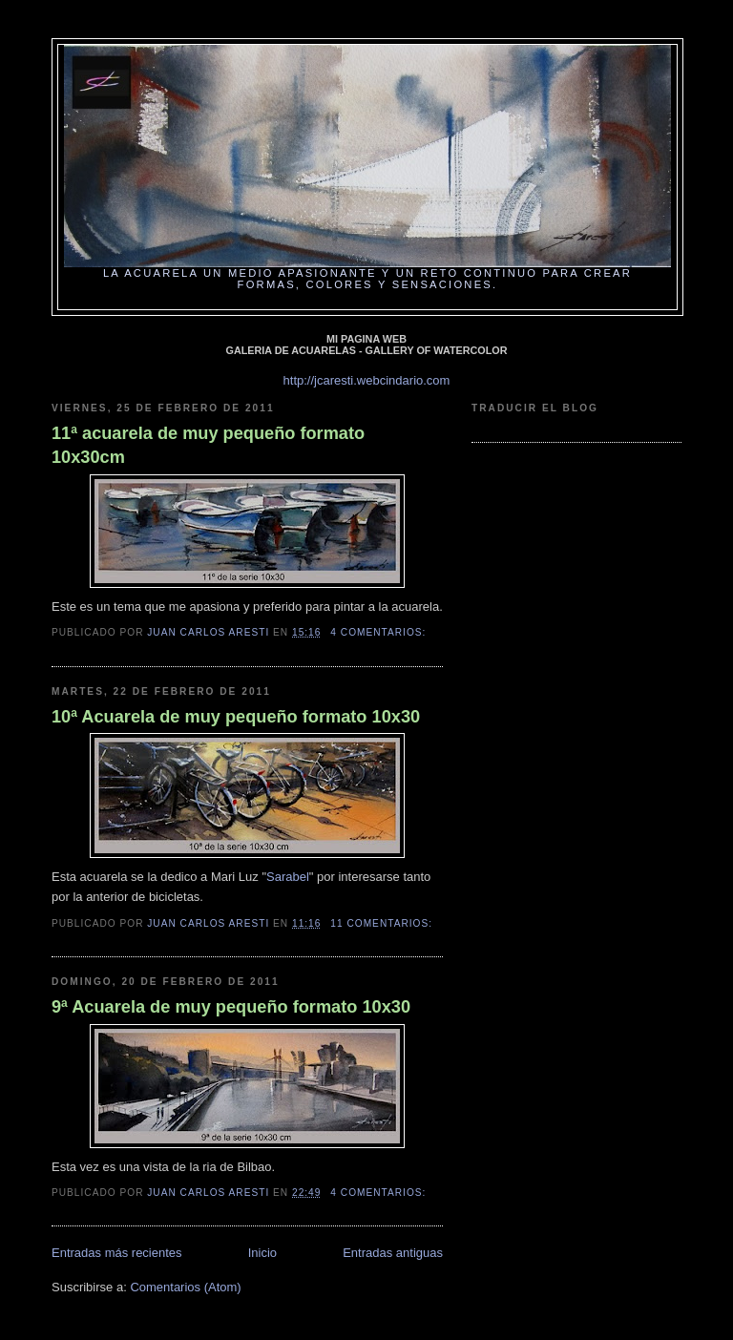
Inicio (262, 1253)
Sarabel (287, 876)
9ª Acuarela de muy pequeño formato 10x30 (231, 1006)
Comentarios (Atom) (185, 1287)
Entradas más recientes (117, 1253)
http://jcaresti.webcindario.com (366, 380)
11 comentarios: (383, 923)
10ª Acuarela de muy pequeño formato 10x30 (236, 716)
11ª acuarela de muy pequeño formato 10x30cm (208, 445)
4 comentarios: (379, 632)
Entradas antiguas (393, 1253)
